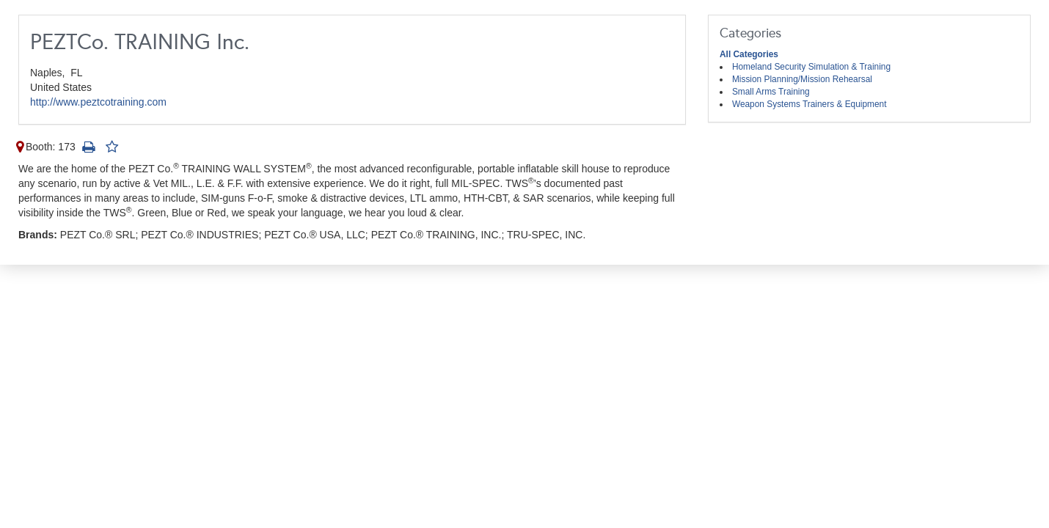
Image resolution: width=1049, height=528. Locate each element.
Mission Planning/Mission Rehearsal (802, 79)
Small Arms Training (771, 92)
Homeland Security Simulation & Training (811, 67)
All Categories (749, 54)
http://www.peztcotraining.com (98, 102)
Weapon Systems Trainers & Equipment (809, 104)
